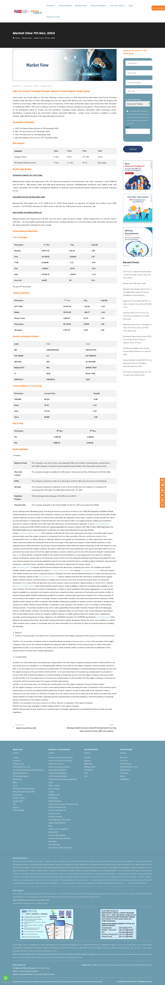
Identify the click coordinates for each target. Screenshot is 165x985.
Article (15, 785)
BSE (104, 965)
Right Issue (88, 764)
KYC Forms (124, 761)
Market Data (81, 5)
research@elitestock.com (90, 570)
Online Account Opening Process (61, 757)
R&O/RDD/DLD (141, 965)
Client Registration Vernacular (59, 820)
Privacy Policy (43, 981)
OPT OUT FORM (18, 810)
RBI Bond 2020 (89, 767)
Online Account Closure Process (60, 761)
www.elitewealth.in (102, 524)
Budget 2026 (53, 832)
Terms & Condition (32, 981)
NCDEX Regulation (55, 801)
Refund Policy (52, 981)
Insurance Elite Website (57, 835)
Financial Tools (53, 17)
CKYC (133, 965)
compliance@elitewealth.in (28, 971)
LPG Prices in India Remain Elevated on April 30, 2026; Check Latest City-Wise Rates (137, 275)
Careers (16, 757)
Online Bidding (64, 5)
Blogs (15, 782)
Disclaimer (16, 981)
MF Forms (123, 757)
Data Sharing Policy (96, 981)
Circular (51, 792)
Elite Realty (53, 841)
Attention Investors (83, 981)
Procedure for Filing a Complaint (60, 848)
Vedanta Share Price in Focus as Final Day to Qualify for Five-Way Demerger (136, 316)
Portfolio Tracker (19, 798)
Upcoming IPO (18, 801)
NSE (100, 965)
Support (16, 807)
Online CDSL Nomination (58, 773)
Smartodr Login (54, 844)
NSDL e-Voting (54, 785)
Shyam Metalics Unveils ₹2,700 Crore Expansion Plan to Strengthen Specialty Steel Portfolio (137, 363)
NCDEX (149, 965)
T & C (14, 804)
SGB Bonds (88, 770)
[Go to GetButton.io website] (6, 982)
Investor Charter (55, 813)
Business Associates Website (59, 838)
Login (130, 5)
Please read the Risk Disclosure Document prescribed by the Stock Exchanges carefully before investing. (53, 954)
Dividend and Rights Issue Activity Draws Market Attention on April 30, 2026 (137, 351)
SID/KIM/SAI (124, 779)
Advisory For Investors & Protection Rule (63, 804)
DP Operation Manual (21, 776)
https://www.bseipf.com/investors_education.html (31, 900)
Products (51, 5)
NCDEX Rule (53, 798)
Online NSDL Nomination (58, 770)
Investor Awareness (56, 764)
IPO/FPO (87, 757)
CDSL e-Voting (54, 789)
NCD (86, 773)
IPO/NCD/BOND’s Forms (129, 767)
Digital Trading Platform (57, 823)
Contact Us (17, 761)
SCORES (94, 965)
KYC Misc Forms (126, 764)
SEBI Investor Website (118, 965)
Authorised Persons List (21, 767)
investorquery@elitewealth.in (44, 974)
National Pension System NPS (24, 792)
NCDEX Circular (54, 795)
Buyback (87, 761)
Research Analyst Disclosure (59, 767)
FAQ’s (51, 826)
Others (122, 776)
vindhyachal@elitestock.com (30, 533)
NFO (85, 776)
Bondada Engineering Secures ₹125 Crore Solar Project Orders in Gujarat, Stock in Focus (137, 339)
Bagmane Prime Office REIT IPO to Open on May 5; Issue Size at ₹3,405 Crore (137, 304)
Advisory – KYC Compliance (59, 829)
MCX (129, 965)
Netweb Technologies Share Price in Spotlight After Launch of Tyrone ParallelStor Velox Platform (137, 292)
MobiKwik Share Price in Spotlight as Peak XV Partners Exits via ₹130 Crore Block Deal (137, 327)
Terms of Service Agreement (67, 981)
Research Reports (99, 5)
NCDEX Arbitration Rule (57, 807)
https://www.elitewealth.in (59, 570)
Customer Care (18, 764)
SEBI (108, 965)
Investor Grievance (56, 817)
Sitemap (23, 981)
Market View (47, 86)
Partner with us (117, 5)
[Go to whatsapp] (6, 978)
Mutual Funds (17, 795)
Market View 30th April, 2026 (134, 283)
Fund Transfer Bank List (57, 810)
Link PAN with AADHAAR (58, 776)
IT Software (124, 773)
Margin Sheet (125, 770)
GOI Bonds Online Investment (23, 789)
